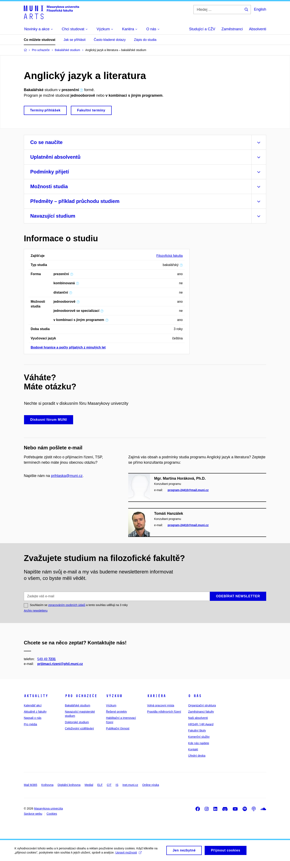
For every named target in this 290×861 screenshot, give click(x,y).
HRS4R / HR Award (200, 724)
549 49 (46, 659)
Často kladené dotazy (110, 39)
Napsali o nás (32, 718)
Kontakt (193, 749)
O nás (195, 696)
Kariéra (156, 696)
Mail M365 (30, 785)
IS (117, 785)
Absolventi (257, 29)
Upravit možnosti (128, 854)
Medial (89, 785)
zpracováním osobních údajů (66, 605)
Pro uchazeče (81, 696)
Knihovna (47, 785)
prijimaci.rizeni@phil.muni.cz (60, 664)
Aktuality (36, 696)
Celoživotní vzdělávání (79, 728)
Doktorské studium (77, 722)
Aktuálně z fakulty (35, 711)
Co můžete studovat (39, 39)
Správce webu (33, 813)
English (260, 9)
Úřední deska (196, 755)
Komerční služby (198, 736)
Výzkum (114, 696)
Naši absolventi (198, 718)
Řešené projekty (116, 711)
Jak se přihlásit (75, 39)
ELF (100, 785)
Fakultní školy (197, 730)
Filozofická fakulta (169, 255)
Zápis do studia (145, 39)
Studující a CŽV (202, 29)
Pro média (30, 724)
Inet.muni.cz (130, 785)
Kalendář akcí (33, 705)
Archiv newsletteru (35, 610)
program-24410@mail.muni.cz (188, 490)
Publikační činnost (117, 728)
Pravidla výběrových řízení (164, 711)
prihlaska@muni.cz (66, 476)
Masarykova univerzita (48, 808)
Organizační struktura (202, 705)
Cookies (52, 813)
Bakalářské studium (77, 705)
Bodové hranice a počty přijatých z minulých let (68, 347)
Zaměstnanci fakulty (201, 711)
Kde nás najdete (198, 743)
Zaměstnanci (232, 29)
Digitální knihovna (69, 785)
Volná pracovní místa (160, 705)
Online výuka (150, 785)
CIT (109, 785)
